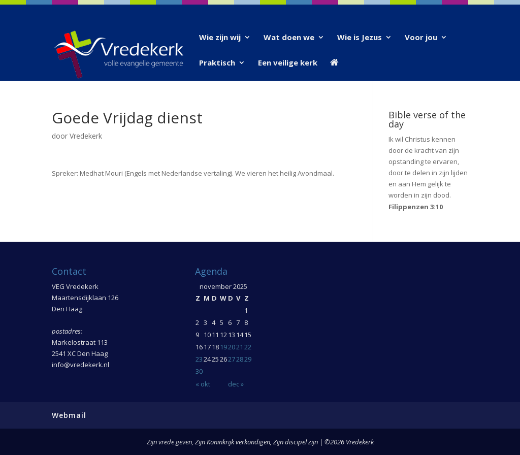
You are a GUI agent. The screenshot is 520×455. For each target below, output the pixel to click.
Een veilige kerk (287, 63)
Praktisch (217, 63)
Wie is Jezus (359, 38)
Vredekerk (86, 136)
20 (231, 346)
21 (239, 346)
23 (199, 359)
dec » (236, 383)
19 (223, 346)
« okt (203, 383)
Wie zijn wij (220, 38)
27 (231, 359)
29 (247, 359)
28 (239, 359)
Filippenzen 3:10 (415, 206)
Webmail (69, 415)
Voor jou (421, 38)
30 (199, 371)
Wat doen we (289, 38)
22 (247, 346)
